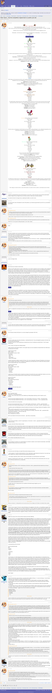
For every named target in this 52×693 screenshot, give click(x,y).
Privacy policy (43, 690)
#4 (50, 208)
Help (46, 690)
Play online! (26, 6)
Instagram (6, 10)
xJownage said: (11, 486)
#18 (50, 449)
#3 (50, 200)
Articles (9, 6)
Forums (13, 6)
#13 (50, 338)
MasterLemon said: (11, 476)
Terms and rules (38, 690)
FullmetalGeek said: (12, 218)
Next (4, 682)
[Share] (49, 23)
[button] (19, 6)
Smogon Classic (3, 690)
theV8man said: (11, 493)
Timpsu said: (11, 298)
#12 (50, 330)
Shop (21, 6)
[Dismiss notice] (50, 10)
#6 (50, 231)
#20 (50, 505)
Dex (5, 6)
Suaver (2, 19)
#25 (50, 668)
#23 (50, 602)
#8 (50, 257)
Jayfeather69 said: (11, 210)
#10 (50, 296)
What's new (2, 7)
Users (17, 6)
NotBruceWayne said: (12, 604)
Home (2, 6)
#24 (50, 659)
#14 (50, 391)
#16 (50, 431)
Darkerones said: (11, 670)
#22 (50, 576)
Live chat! (32, 6)
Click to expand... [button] (29, 501)
